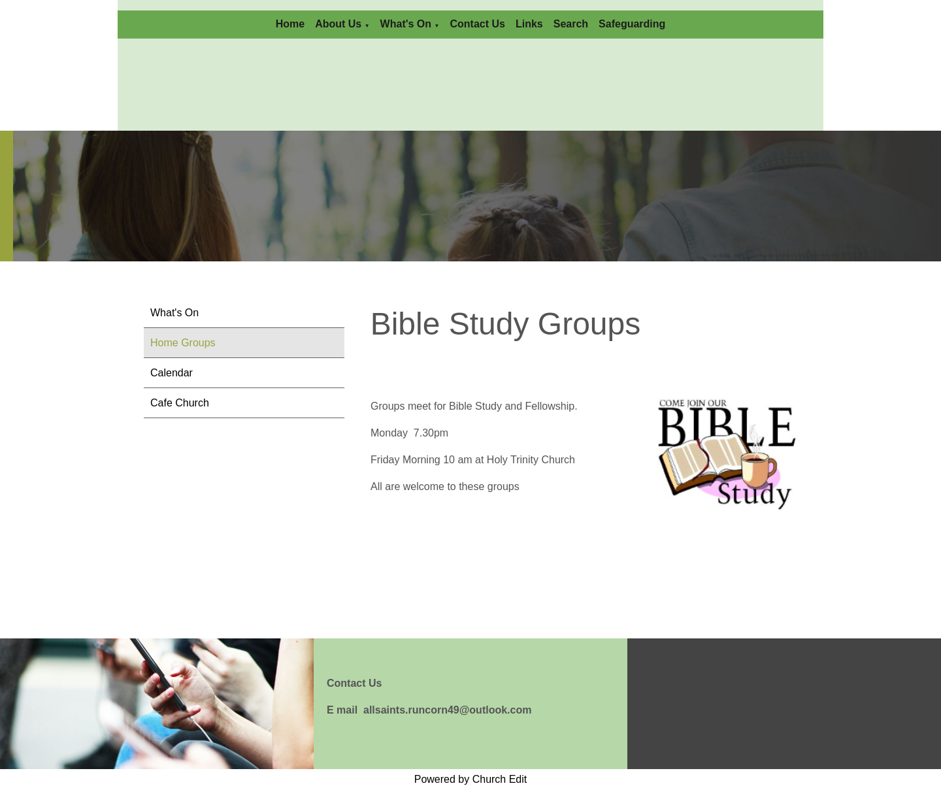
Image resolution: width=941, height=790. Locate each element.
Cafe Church (179, 402)
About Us (338, 23)
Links (529, 23)
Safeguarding (632, 23)
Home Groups (183, 342)
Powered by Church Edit (470, 779)
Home (290, 23)
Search (570, 23)
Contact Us (477, 23)
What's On (405, 23)
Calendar (171, 372)
